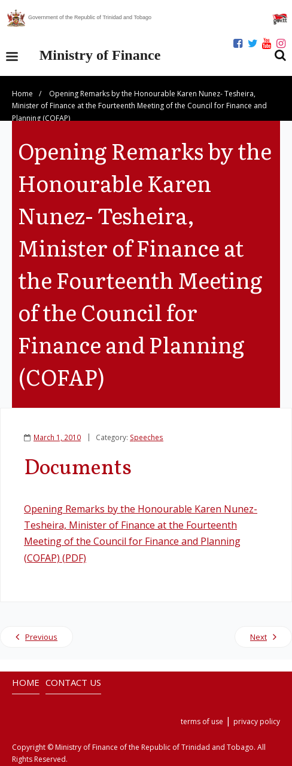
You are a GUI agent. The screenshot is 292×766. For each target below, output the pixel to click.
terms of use (202, 721)
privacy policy (256, 721)
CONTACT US (73, 682)
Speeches (146, 437)
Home (22, 93)
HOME (25, 682)
